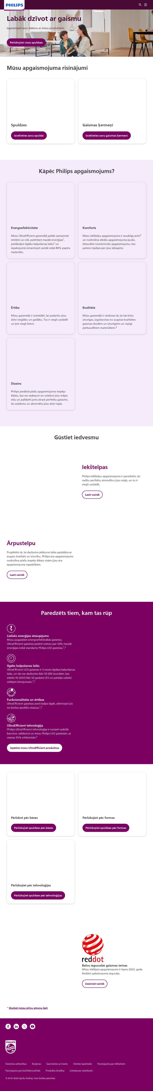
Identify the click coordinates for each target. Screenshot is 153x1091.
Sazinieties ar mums (57, 1064)
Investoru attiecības (16, 1064)
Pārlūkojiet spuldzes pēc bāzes (33, 827)
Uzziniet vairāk (94, 983)
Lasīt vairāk (92, 494)
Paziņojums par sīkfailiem (111, 1064)
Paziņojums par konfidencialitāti (22, 1071)
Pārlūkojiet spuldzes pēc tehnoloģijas (38, 895)
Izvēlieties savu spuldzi (29, 135)
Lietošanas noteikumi (81, 1071)
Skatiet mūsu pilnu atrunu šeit (28, 1008)
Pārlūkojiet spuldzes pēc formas (106, 827)
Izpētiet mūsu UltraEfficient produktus (34, 747)
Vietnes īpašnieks (82, 1064)
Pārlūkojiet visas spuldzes (26, 42)
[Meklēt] (140, 5)
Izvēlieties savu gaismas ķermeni (107, 135)
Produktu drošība (55, 1071)
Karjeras (36, 1064)
